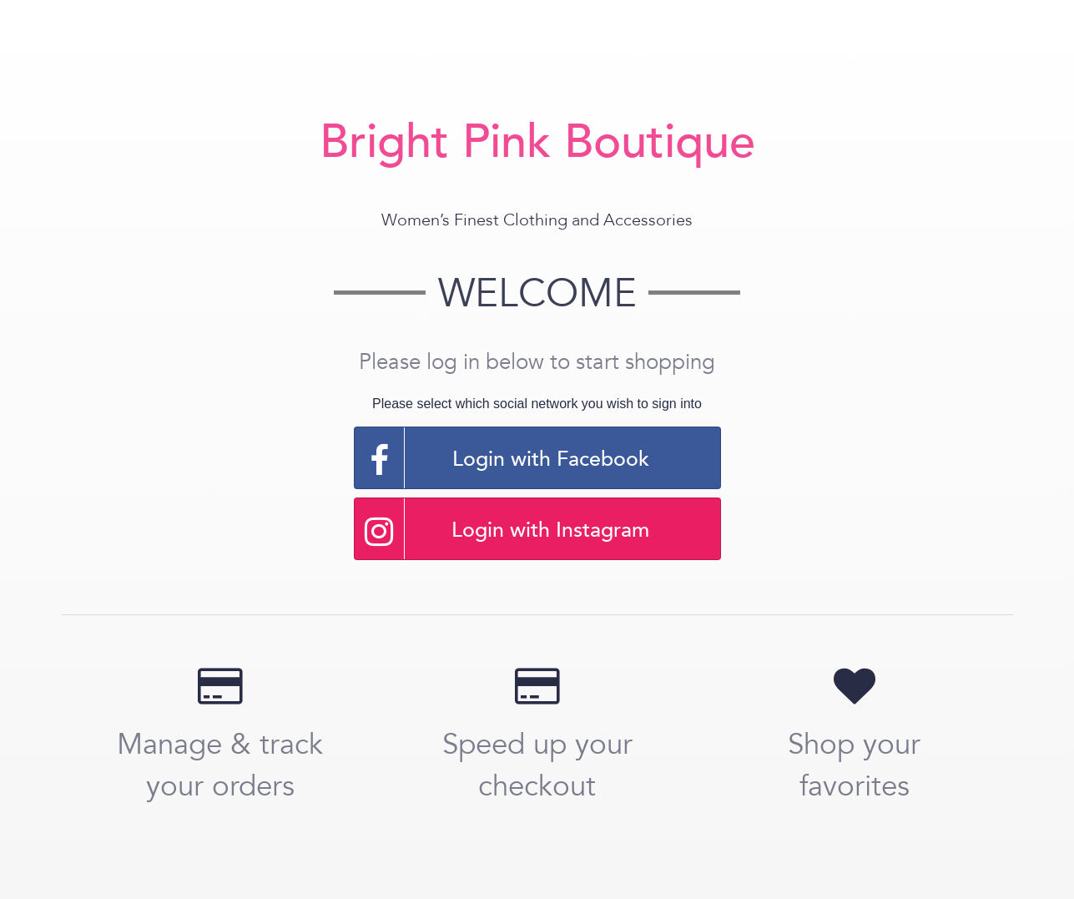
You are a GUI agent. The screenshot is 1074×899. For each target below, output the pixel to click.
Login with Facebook (502, 457)
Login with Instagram (502, 528)
